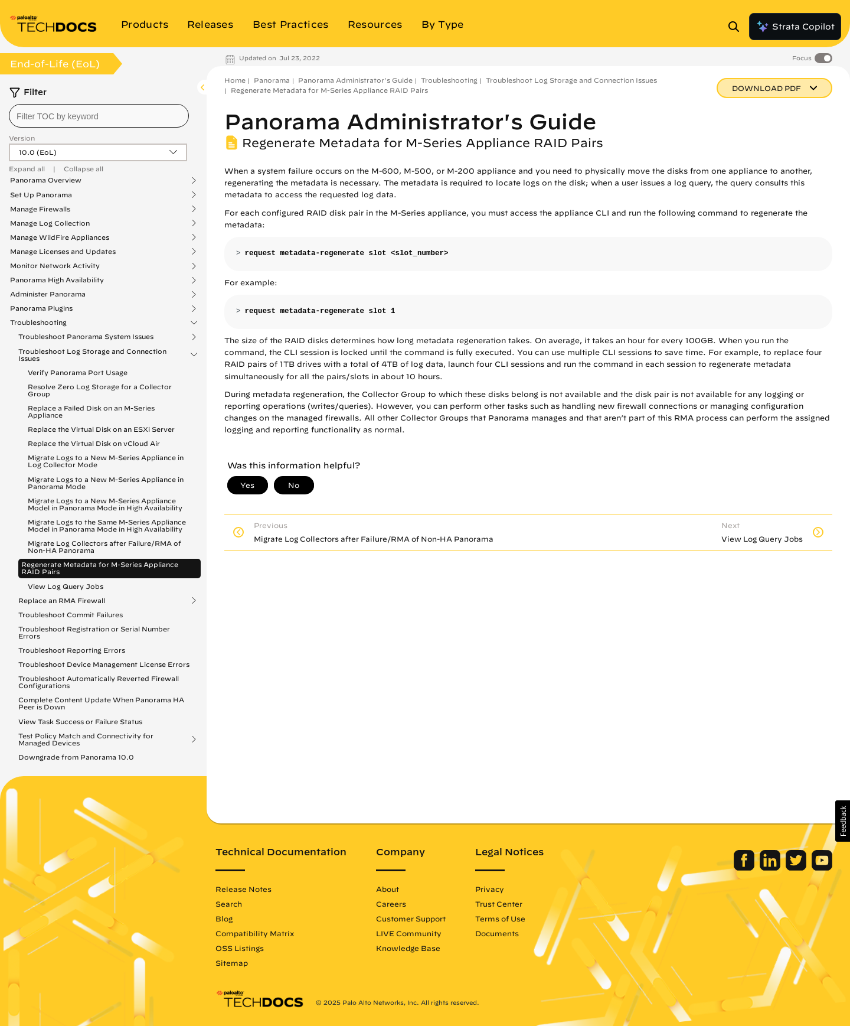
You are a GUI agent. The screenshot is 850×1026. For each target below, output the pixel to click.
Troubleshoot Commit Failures (70, 614)
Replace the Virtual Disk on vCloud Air (94, 443)
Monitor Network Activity (55, 265)
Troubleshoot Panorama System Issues (85, 336)
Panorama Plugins (41, 308)
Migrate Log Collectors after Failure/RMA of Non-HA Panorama (104, 546)
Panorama (272, 80)
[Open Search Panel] (737, 26)
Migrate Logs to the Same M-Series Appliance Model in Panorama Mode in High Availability (107, 525)
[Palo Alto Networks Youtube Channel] (822, 867)
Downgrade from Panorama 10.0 (76, 757)
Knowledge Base (408, 948)
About (387, 889)
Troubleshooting (38, 322)
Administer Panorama (48, 294)
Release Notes (243, 889)
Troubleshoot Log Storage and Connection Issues (92, 355)
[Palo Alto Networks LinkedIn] (771, 867)
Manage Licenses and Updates (63, 251)
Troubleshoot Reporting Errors (71, 650)
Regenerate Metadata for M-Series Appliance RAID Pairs (99, 568)
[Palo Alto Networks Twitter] (797, 867)
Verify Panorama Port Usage (78, 372)
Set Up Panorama (41, 194)
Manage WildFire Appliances (59, 237)
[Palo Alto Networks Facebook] (745, 867)
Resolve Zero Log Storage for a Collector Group (100, 390)
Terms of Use (500, 918)
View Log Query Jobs (65, 586)
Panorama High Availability (57, 280)
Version (22, 138)
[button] (842, 821)
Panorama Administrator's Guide (355, 80)
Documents (497, 933)
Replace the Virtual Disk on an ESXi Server (101, 429)
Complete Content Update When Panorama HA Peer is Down (101, 703)
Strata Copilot (795, 26)
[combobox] (99, 116)
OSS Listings (239, 948)
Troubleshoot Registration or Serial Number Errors (94, 632)
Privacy (489, 889)
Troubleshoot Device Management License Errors (103, 664)
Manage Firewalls (40, 209)
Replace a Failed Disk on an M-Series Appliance (91, 411)
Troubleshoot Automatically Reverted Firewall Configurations (98, 682)
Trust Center (498, 904)
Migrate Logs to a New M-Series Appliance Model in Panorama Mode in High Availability (105, 504)
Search (228, 904)
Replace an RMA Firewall (61, 600)
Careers (391, 904)
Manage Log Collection (50, 223)
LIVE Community (409, 933)
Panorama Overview (45, 180)
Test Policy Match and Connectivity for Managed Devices (85, 739)
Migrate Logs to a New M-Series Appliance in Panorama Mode (106, 482)
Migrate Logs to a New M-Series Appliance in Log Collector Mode (106, 461)
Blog (224, 918)
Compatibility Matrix (254, 933)
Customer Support (411, 918)
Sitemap (231, 963)
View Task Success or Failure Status (80, 721)
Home (235, 80)
